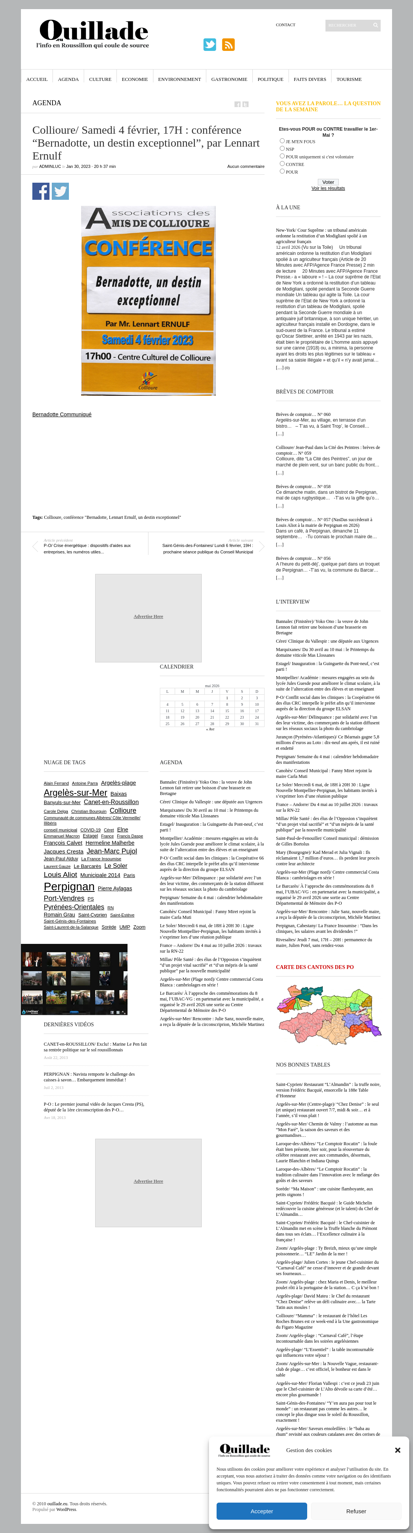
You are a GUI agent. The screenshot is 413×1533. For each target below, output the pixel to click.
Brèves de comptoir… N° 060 (303, 414)
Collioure (52, 517)
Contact (285, 24)
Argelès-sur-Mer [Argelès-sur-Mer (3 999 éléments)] (75, 793)
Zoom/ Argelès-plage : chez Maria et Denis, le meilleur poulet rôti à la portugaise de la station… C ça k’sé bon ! (327, 1284)
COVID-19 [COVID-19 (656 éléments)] (90, 830)
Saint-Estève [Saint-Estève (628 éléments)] (122, 915)
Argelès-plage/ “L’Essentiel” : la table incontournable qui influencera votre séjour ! (325, 1352)
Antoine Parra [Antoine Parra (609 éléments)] (85, 783)
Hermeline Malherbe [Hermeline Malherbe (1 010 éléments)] (110, 843)
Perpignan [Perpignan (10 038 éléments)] (69, 886)
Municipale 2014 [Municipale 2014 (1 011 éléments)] (100, 875)
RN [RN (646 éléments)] (110, 908)
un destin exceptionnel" (159, 517)
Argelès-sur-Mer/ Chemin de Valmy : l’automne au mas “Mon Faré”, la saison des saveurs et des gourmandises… (327, 1129)
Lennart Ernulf (122, 517)
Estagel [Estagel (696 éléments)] (90, 836)
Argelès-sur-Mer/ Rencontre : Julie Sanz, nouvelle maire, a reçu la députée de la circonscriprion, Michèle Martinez (328, 914)
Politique (271, 79)
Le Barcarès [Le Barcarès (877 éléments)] (87, 866)
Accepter (261, 1511)
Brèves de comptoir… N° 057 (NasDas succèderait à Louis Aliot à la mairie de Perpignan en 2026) (324, 522)
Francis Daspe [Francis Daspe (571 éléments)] (130, 836)
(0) (287, 367)
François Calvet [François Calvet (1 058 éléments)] (63, 843)
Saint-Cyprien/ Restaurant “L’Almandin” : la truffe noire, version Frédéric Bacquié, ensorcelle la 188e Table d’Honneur (328, 1090)
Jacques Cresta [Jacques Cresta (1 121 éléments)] (63, 851)
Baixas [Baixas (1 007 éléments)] (118, 794)
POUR (292, 172)
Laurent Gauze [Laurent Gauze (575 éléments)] (57, 866)
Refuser (356, 1511)
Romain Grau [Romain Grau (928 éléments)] (59, 915)
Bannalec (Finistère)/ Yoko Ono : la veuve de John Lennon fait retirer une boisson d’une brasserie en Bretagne (322, 627)
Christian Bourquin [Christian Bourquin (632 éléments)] (89, 811)
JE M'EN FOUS (301, 141)
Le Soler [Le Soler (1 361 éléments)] (115, 865)
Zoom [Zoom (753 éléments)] (139, 927)
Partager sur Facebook (40, 191)
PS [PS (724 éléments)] (91, 899)
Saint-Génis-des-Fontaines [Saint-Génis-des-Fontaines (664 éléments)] (70, 921)
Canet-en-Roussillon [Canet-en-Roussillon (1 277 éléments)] (111, 802)
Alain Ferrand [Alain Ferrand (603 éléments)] (56, 783)
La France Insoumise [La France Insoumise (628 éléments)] (101, 859)
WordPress (66, 1509)
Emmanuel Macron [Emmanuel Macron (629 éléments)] (62, 836)
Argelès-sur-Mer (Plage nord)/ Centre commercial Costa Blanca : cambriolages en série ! (327, 874)
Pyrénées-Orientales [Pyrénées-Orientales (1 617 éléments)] (74, 907)
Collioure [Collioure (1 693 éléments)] (123, 810)
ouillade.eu (57, 1503)
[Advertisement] (148, 438)
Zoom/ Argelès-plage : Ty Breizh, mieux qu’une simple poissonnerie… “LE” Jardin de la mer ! (326, 1250)
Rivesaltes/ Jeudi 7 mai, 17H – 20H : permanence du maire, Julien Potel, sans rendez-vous (324, 942)
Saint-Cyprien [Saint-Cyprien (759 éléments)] (92, 915)
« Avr (210, 729)
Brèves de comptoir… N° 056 (303, 558)
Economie (135, 79)
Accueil (37, 79)
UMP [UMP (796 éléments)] (125, 927)
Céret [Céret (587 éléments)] (109, 830)
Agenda (68, 79)
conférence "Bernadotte (85, 517)
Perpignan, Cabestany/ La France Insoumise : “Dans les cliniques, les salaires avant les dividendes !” (327, 928)
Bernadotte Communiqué (62, 414)
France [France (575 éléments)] (107, 836)
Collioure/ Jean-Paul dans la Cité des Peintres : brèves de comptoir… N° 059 (328, 450)
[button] (398, 1450)
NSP (290, 149)
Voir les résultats (328, 188)
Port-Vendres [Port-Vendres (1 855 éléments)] (64, 898)
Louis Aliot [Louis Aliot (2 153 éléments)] (60, 875)
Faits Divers (310, 79)
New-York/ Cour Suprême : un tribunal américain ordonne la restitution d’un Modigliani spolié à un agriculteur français (321, 236)
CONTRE (295, 164)
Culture (100, 79)
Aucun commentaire (246, 166)
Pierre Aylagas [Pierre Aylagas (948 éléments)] (115, 888)
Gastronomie (229, 79)
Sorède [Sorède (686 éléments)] (109, 927)
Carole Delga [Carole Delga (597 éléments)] (56, 811)
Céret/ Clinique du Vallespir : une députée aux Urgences (327, 641)
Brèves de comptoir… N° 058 (303, 486)
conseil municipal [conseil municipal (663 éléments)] (60, 830)
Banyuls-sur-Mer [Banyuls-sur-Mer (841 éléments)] (62, 802)
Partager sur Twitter (60, 191)
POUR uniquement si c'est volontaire (320, 157)
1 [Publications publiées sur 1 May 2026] (227, 698)
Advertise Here (148, 616)
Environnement (179, 79)
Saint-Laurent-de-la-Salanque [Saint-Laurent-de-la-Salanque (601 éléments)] (71, 927)
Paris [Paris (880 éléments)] (129, 875)
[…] (280, 367)
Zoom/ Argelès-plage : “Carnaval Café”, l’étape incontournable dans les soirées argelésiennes (319, 1338)
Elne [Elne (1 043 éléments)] (122, 830)
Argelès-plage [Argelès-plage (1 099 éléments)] (118, 783)
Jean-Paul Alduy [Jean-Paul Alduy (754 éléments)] (61, 858)
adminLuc (50, 166)
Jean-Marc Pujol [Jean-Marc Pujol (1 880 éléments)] (112, 851)
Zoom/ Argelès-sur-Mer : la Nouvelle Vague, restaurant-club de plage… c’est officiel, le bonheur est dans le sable (327, 1369)
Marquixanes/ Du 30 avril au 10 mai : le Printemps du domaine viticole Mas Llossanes (325, 652)
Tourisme (349, 79)
